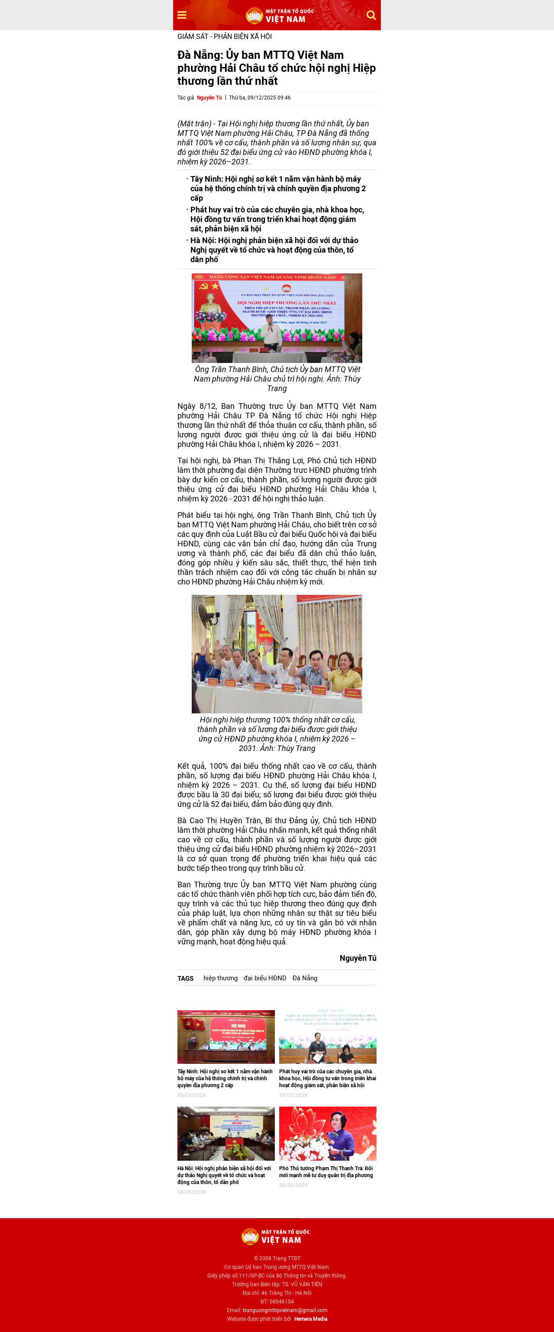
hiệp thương (220, 978)
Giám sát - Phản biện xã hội (224, 36)
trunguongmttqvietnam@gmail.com (285, 1310)
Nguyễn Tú (209, 98)
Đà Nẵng (305, 978)
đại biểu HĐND (265, 978)
